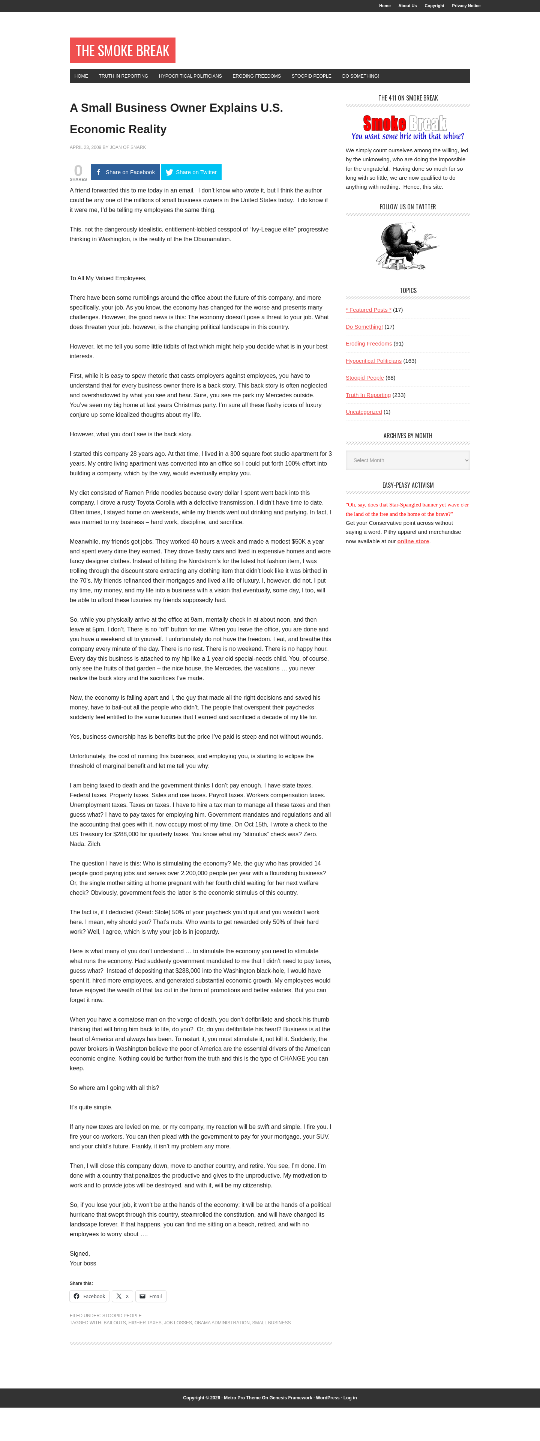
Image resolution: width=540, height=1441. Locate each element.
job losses (178, 1356)
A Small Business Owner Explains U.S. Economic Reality (175, 138)
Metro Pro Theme (242, 1431)
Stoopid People (122, 1349)
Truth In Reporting (368, 406)
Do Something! (364, 338)
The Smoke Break (137, 57)
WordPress (328, 1431)
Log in (350, 1431)
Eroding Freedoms (369, 355)
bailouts (115, 1356)
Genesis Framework (291, 1431)
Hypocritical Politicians (374, 372)
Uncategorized (364, 423)
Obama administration (222, 1356)
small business (271, 1356)
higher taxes (144, 1356)
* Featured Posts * (369, 321)
